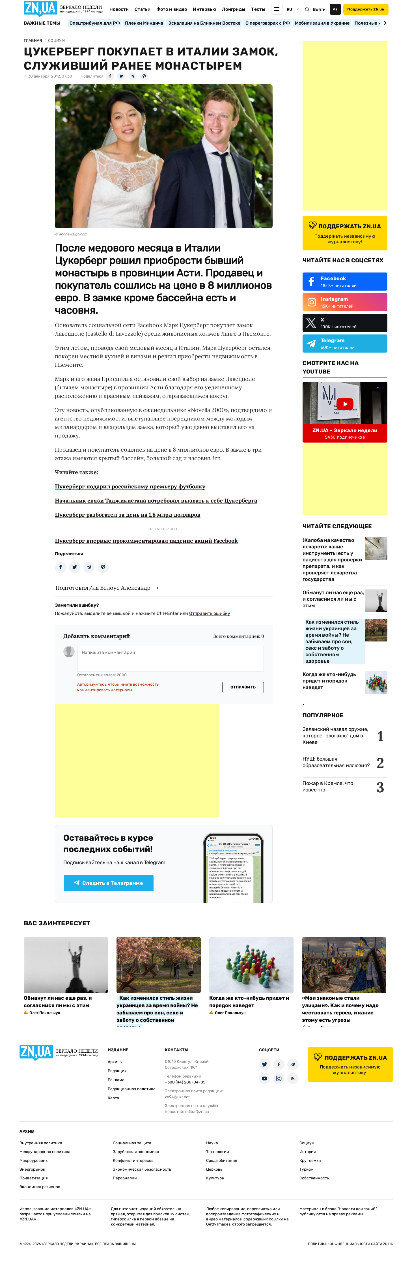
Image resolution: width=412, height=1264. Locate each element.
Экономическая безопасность (142, 1169)
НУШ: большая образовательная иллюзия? (336, 762)
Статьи (142, 9)
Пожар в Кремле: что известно (328, 786)
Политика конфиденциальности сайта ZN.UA (350, 1244)
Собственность (314, 1178)
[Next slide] (384, 23)
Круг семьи (310, 1160)
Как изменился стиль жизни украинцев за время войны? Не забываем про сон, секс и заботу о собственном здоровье (332, 641)
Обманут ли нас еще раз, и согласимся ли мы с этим (333, 599)
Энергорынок (32, 1169)
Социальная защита (132, 1143)
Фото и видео (171, 9)
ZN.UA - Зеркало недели (345, 430)
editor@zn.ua (197, 1111)
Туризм (306, 1169)
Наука (212, 1143)
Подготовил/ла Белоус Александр (102, 587)
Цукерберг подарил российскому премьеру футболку (130, 486)
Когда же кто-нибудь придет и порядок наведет (329, 680)
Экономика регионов (40, 1186)
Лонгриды (233, 9)
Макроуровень (34, 1160)
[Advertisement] (137, 760)
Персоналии (125, 1178)
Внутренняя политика (41, 1143)
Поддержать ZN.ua (365, 9)
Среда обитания (221, 1160)
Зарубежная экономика (136, 1151)
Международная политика (45, 1151)
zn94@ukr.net (177, 1097)
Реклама (116, 1080)
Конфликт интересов (133, 1160)
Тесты (258, 9)
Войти (319, 9)
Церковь (214, 1169)
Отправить (243, 687)
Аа (335, 9)
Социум (306, 1143)
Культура (215, 1178)
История (307, 1151)
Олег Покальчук (45, 1012)
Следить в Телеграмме (108, 883)
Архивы (115, 1061)
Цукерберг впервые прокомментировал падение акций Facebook (146, 540)
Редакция (117, 1070)
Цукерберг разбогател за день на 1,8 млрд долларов (127, 514)
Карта (113, 1098)
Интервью (204, 9)
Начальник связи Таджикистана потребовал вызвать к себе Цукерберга (156, 500)
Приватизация (34, 1178)
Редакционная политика (132, 1089)
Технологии (217, 1151)
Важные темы (42, 23)
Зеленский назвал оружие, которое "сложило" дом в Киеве (335, 735)
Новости (119, 9)
